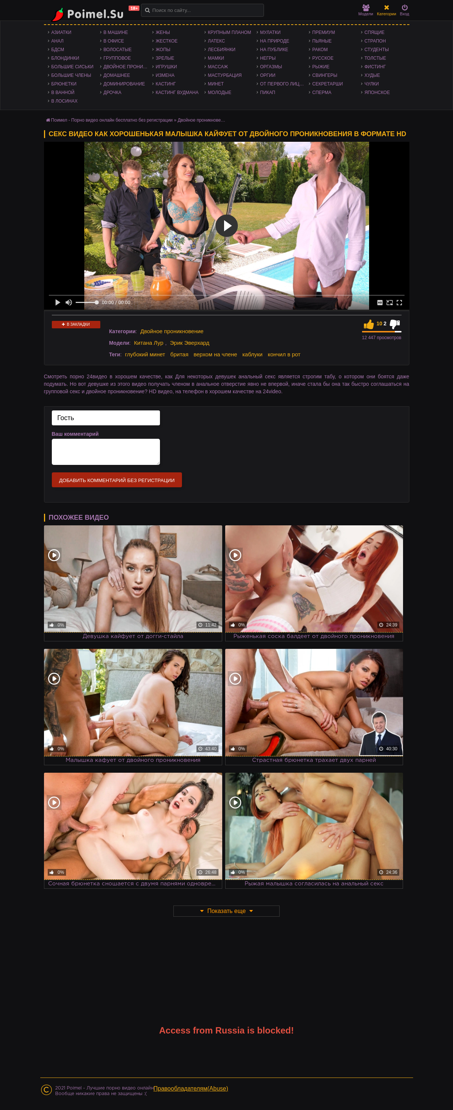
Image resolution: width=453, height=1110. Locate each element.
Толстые (375, 58)
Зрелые (165, 58)
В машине (116, 32)
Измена (165, 75)
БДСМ (58, 49)
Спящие (375, 32)
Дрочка (113, 92)
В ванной (63, 92)
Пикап (268, 92)
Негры (268, 58)
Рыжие (321, 66)
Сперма (321, 92)
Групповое (117, 58)
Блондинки (65, 58)
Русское (323, 58)
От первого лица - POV (284, 84)
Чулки (372, 84)
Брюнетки (64, 84)
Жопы (163, 49)
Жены (163, 32)
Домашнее (117, 75)
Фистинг (375, 66)
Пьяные (322, 41)
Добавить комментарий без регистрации (117, 480)
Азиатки (61, 32)
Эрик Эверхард (190, 343)
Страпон (375, 41)
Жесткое (167, 41)
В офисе (114, 41)
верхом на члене (215, 354)
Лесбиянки (222, 49)
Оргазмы (271, 66)
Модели (365, 10)
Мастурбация (225, 75)
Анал (57, 41)
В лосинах (64, 101)
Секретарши (327, 84)
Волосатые (118, 49)
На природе (274, 41)
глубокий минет (145, 354)
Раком (320, 49)
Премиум (323, 32)
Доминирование (124, 84)
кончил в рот (284, 354)
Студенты (377, 49)
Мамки (216, 58)
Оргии (268, 75)
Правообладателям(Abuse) (191, 1088)
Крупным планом (229, 32)
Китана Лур (148, 343)
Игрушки (166, 66)
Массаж (218, 66)
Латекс (216, 41)
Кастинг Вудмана (177, 92)
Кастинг (166, 84)
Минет (216, 84)
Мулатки (270, 32)
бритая (179, 354)
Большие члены (71, 75)
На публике (274, 49)
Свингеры (324, 75)
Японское (377, 92)
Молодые (220, 92)
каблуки (252, 354)
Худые (372, 75)
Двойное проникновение (128, 66)
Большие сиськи (72, 66)
